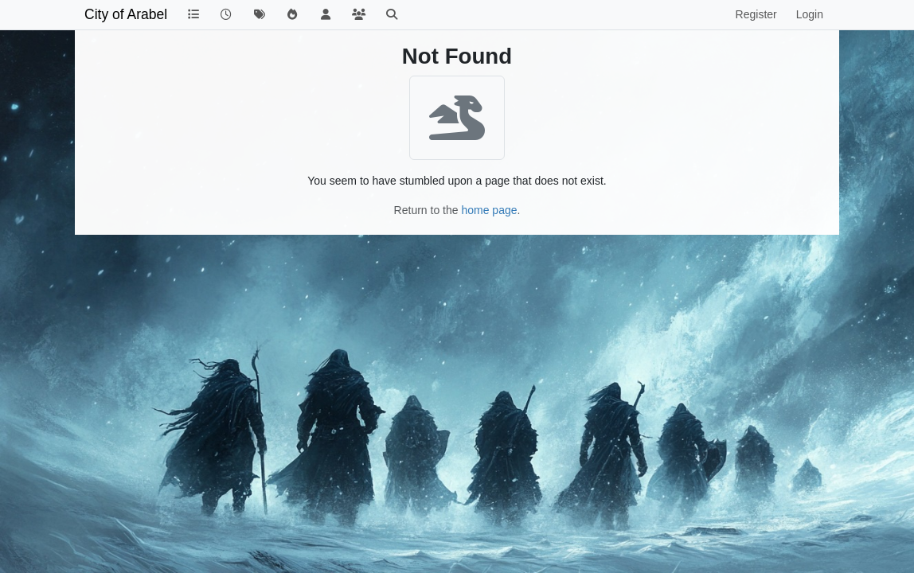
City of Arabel (125, 14)
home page (489, 210)
